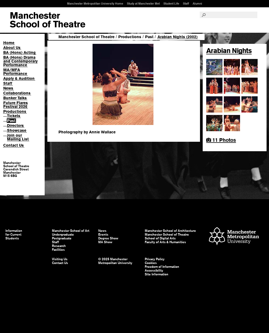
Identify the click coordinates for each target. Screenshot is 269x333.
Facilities (58, 250)
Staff (186, 3)
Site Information (156, 274)
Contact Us (13, 145)
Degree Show (108, 238)
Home (8, 43)
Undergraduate (63, 234)
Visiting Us (59, 259)
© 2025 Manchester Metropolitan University (115, 261)
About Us (12, 47)
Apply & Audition (19, 78)
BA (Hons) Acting (19, 52)
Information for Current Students (13, 234)
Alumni (197, 3)
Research (59, 246)
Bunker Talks (15, 98)
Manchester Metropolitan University (234, 236)
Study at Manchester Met (143, 3)
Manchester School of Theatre (86, 37)
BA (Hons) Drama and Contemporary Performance (20, 61)
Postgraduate (61, 238)
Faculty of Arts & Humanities (165, 242)
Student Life (171, 3)
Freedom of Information (162, 267)
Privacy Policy (155, 259)
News (8, 88)
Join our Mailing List (18, 137)
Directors (15, 125)
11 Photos (221, 140)
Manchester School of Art (47, 20)
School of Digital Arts (160, 238)
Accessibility (154, 270)
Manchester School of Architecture (170, 231)
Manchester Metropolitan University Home (95, 3)
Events (103, 234)
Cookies (151, 263)
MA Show (105, 242)
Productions (14, 111)
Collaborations (17, 93)
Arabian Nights (229, 51)
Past (11, 120)
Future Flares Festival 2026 (15, 105)
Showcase (16, 130)
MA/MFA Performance (15, 72)
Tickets (13, 116)
